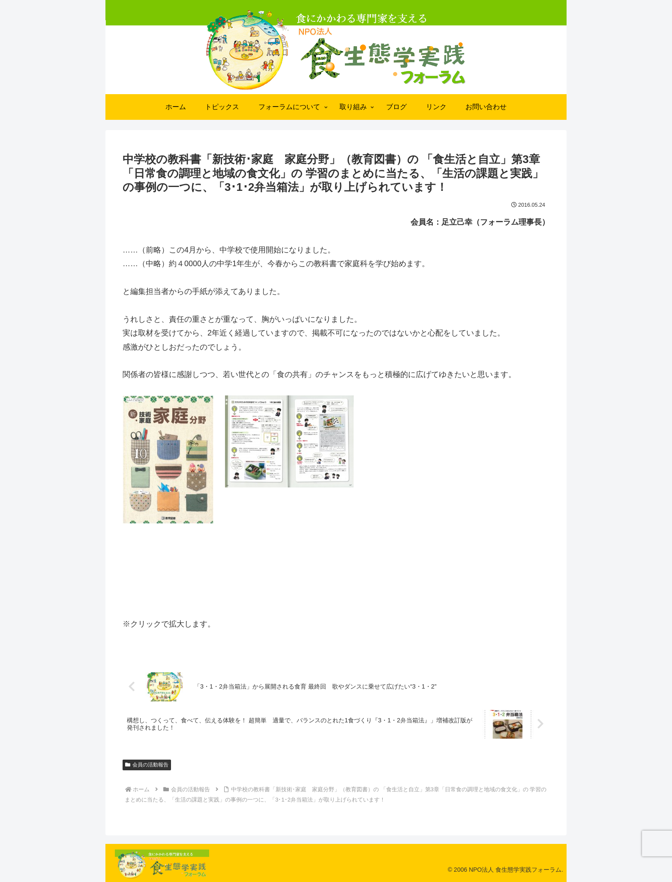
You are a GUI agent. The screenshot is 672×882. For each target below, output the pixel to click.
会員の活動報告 (146, 765)
